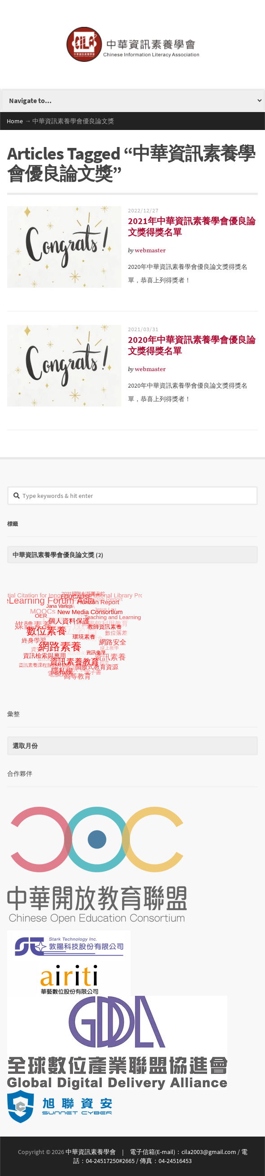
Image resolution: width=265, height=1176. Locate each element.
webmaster (150, 250)
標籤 (12, 523)
